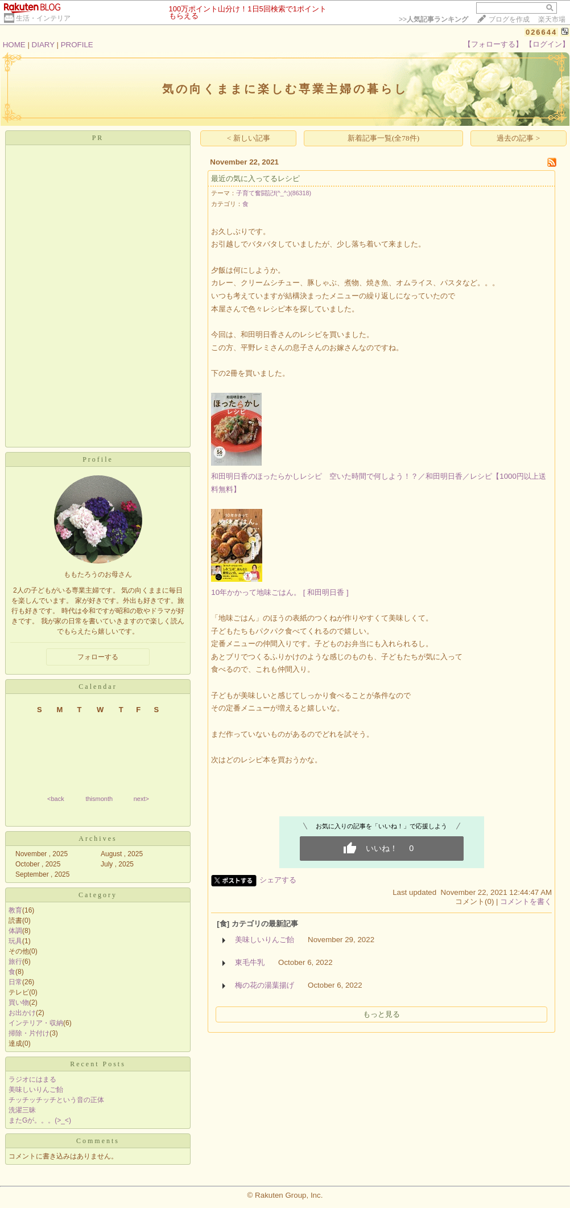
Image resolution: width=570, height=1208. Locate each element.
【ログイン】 (547, 44)
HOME (14, 44)
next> (141, 798)
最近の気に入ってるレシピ (255, 178)
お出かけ (22, 1013)
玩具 (15, 941)
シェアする (277, 880)
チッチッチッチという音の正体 (56, 1100)
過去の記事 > (518, 138)
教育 (15, 910)
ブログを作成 (509, 19)
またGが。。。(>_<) (40, 1120)
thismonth (99, 798)
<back (55, 798)
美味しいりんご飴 (36, 1090)
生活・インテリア (43, 18)
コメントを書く (526, 901)
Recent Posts (98, 1064)
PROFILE (77, 44)
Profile (97, 459)
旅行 (15, 961)
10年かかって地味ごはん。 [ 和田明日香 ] (279, 592)
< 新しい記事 (248, 138)
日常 (15, 982)
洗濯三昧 (22, 1110)
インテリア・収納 (36, 1023)
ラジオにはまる (32, 1079)
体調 (15, 931)
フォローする (97, 657)
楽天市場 (551, 19)
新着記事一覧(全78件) (383, 138)
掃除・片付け (29, 1033)
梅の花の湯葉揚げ (264, 985)
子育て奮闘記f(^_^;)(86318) (273, 193)
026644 (541, 32)
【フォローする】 (493, 44)
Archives (98, 839)
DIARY (43, 44)
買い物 (19, 1002)
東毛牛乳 (250, 962)
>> (433, 19)
